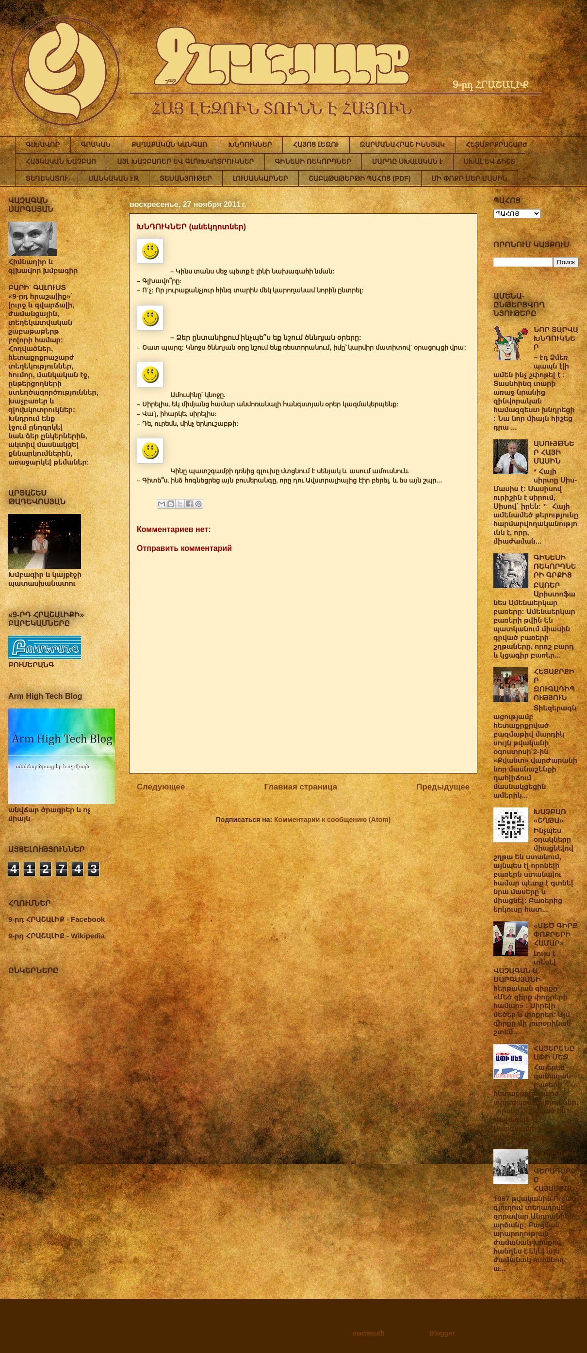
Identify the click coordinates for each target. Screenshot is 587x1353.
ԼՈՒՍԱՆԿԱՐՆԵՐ (260, 178)
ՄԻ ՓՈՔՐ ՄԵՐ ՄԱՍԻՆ (469, 178)
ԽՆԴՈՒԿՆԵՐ (250, 144)
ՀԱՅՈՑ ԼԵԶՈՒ (316, 144)
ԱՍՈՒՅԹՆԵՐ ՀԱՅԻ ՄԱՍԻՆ (554, 452)
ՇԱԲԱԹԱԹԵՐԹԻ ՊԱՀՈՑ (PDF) (360, 178)
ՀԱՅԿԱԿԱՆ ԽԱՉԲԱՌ (61, 161)
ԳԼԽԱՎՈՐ (43, 144)
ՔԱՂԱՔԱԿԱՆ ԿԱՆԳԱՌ (169, 144)
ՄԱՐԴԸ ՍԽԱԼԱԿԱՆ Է (407, 161)
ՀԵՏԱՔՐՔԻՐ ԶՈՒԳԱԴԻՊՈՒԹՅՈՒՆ (554, 684)
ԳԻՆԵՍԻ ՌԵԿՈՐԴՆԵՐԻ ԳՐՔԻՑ (555, 566)
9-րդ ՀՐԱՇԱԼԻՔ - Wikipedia (56, 936)
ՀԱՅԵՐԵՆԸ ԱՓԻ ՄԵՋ (554, 1052)
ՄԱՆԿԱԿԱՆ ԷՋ (113, 178)
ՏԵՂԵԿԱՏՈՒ (46, 178)
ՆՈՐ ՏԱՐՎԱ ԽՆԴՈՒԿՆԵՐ (556, 338)
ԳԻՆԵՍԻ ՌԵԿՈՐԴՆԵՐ (313, 161)
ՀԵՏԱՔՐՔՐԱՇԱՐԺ (496, 144)
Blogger (442, 1333)
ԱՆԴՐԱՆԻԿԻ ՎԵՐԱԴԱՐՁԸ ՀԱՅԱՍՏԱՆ (555, 1170)
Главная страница (300, 786)
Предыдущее (443, 786)
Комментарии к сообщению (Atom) (332, 819)
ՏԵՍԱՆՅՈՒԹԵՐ (186, 178)
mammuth (368, 1333)
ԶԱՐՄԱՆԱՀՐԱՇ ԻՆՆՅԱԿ (402, 144)
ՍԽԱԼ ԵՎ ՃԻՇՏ (489, 161)
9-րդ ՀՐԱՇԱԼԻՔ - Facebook (56, 919)
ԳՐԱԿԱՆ (96, 144)
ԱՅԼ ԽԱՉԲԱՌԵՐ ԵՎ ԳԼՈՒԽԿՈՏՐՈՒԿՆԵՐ (185, 161)
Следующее (161, 786)
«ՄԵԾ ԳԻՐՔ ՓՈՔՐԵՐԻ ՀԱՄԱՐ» (555, 934)
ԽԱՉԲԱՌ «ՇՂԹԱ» (550, 815)
